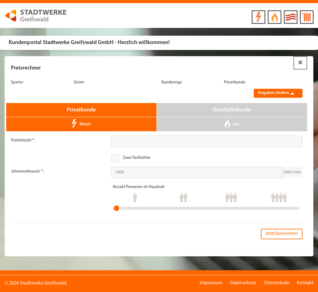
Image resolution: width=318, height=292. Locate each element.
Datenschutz (243, 283)
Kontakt (305, 283)
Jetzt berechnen (281, 233)
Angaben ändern (276, 93)
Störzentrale (276, 283)
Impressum (211, 283)
